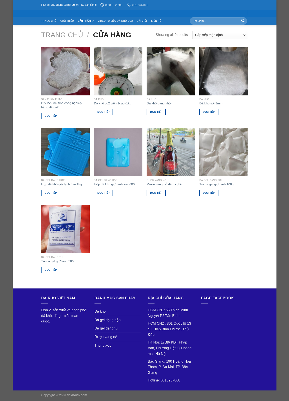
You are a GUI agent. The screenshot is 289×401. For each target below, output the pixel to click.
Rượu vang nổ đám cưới (164, 184)
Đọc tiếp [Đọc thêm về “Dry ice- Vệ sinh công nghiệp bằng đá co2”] (51, 116)
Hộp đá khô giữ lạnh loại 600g (115, 184)
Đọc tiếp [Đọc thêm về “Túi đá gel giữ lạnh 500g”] (51, 270)
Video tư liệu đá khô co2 (115, 21)
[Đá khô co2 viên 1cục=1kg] (118, 71)
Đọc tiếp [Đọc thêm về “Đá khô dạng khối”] (156, 112)
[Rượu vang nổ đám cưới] (171, 152)
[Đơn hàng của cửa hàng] (220, 35)
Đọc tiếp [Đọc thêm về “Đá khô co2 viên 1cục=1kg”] (103, 112)
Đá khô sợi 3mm (210, 103)
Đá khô (100, 311)
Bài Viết (142, 21)
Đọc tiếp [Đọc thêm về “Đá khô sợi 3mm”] (209, 112)
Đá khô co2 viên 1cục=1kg (112, 103)
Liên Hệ (156, 21)
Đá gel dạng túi (106, 328)
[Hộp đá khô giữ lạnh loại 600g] (118, 152)
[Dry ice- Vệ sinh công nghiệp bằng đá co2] (65, 71)
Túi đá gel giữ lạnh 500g (58, 261)
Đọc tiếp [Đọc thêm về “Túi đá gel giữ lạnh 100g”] (209, 193)
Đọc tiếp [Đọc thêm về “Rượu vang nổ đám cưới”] (156, 193)
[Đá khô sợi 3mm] (223, 71)
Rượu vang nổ (106, 337)
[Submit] (243, 21)
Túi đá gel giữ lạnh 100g (216, 184)
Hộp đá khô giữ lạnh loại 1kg (61, 184)
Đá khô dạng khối (159, 103)
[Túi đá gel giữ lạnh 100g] (223, 152)
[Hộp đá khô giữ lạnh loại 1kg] (65, 152)
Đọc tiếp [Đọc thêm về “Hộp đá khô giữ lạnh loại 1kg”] (51, 193)
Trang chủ (48, 21)
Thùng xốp (103, 345)
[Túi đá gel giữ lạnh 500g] (65, 229)
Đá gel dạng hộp (108, 320)
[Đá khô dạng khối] (171, 71)
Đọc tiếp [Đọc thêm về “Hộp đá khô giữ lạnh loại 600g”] (103, 193)
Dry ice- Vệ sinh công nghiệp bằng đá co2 (61, 105)
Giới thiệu (67, 21)
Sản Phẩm (86, 21)
